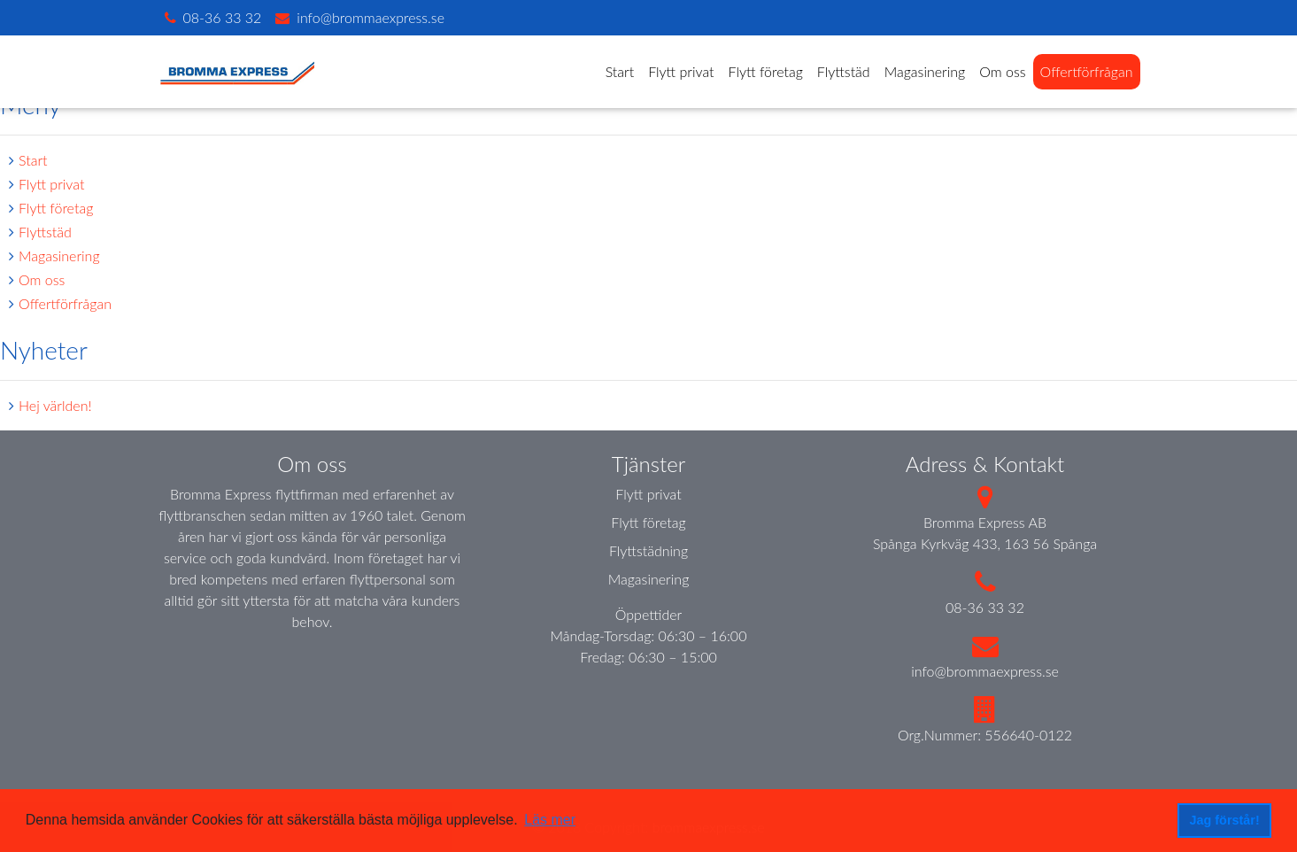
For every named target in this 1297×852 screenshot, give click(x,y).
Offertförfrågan (1086, 71)
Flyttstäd (843, 71)
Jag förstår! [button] (1225, 820)
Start (620, 71)
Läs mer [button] (549, 819)
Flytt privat (681, 71)
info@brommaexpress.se (985, 670)
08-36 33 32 (985, 607)
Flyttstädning (648, 550)
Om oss (1002, 71)
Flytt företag (766, 71)
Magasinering (925, 71)
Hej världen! (55, 405)
